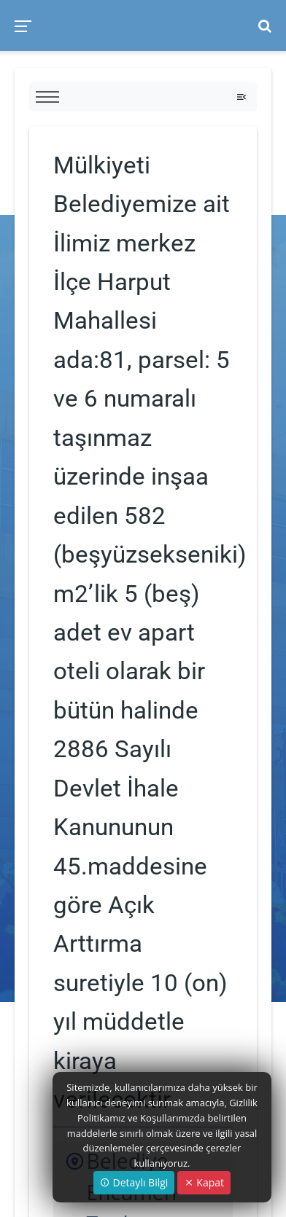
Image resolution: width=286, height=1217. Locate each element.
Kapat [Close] (204, 1182)
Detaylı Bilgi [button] (134, 1182)
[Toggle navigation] (241, 97)
